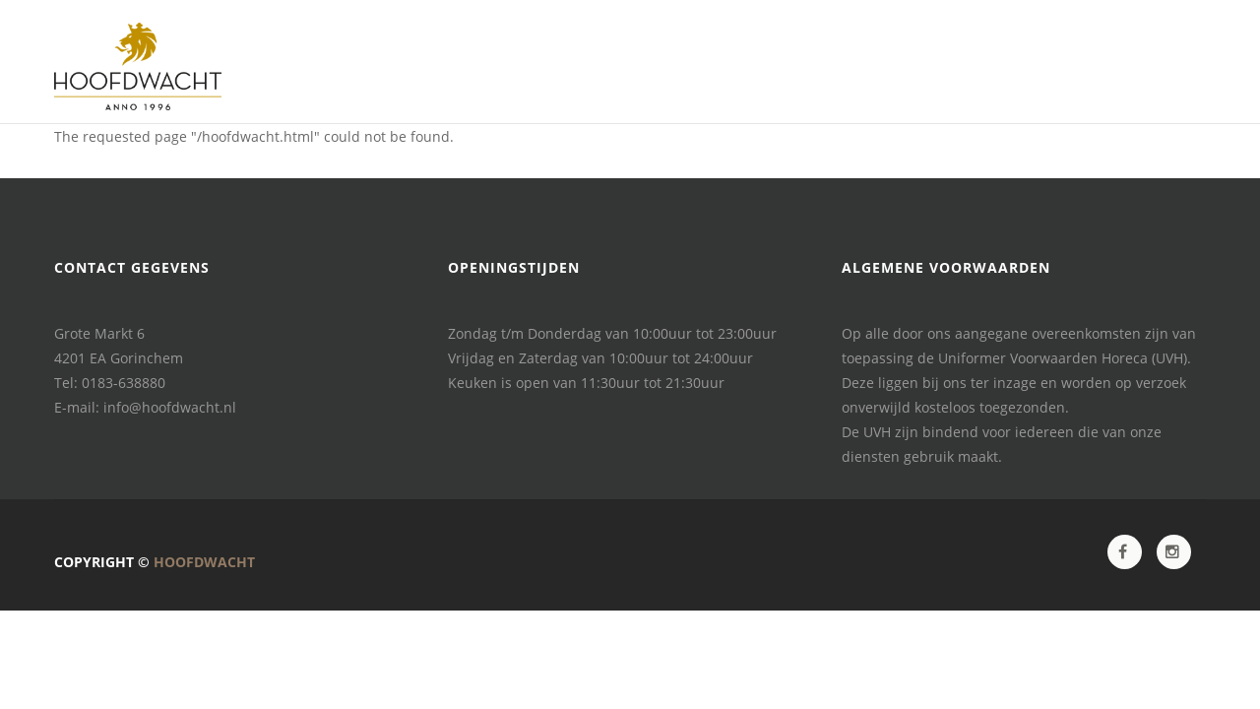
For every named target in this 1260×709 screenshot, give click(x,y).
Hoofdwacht (204, 561)
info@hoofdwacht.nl (169, 407)
